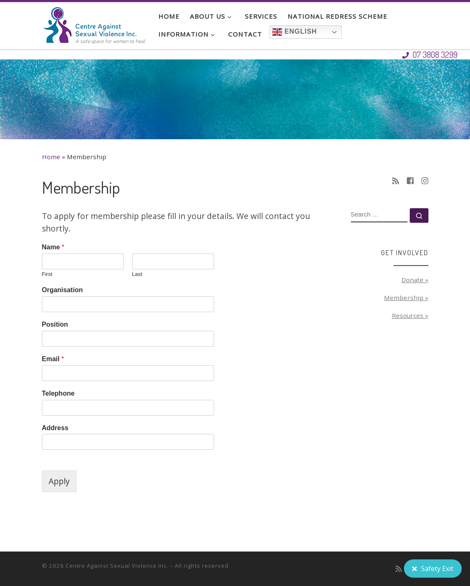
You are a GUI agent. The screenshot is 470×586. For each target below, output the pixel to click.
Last (137, 274)
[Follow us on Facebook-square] (410, 181)
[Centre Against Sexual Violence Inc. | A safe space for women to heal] (94, 23)
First (47, 274)
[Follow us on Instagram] (424, 181)
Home (51, 157)
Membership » (406, 297)
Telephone (58, 393)
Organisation (62, 289)
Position (55, 324)
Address (55, 427)
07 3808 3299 (430, 54)
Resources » (410, 315)
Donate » (414, 280)
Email (53, 358)
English (294, 32)
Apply (59, 481)
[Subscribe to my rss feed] (395, 181)
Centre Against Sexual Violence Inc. (117, 565)
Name (53, 247)
